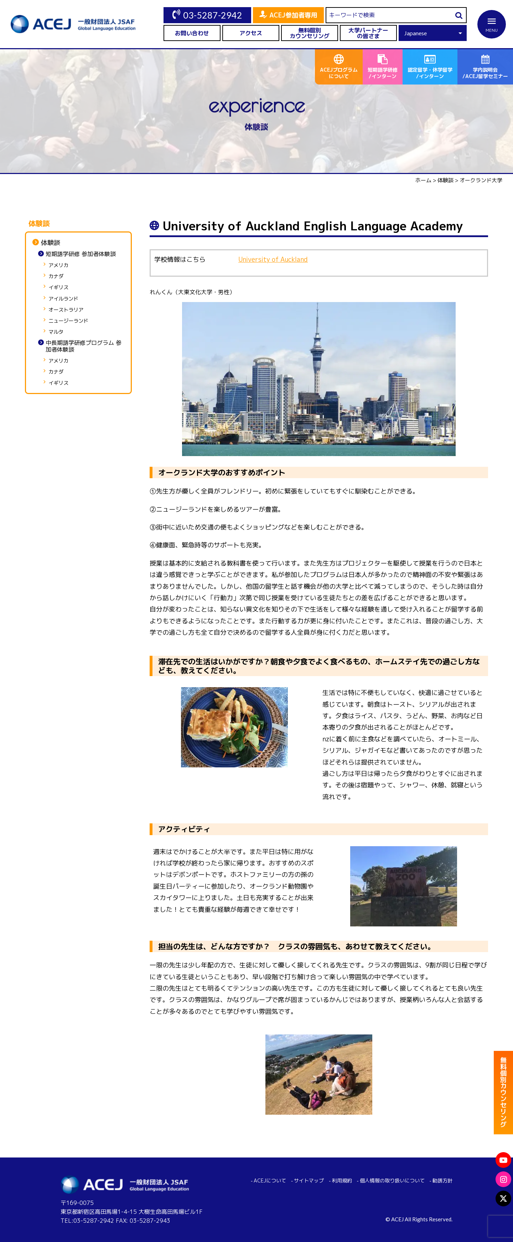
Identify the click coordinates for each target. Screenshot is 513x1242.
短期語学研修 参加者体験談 (81, 254)
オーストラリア (65, 310)
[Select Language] (433, 33)
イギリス (58, 288)
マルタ (55, 332)
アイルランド (63, 299)
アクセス (250, 33)
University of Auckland (273, 259)
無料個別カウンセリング (310, 33)
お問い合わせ (192, 33)
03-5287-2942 (212, 15)
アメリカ (58, 265)
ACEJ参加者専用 (293, 15)
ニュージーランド (68, 321)
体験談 (50, 243)
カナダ (55, 277)
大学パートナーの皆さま (368, 33)
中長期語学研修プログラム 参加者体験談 (83, 346)
